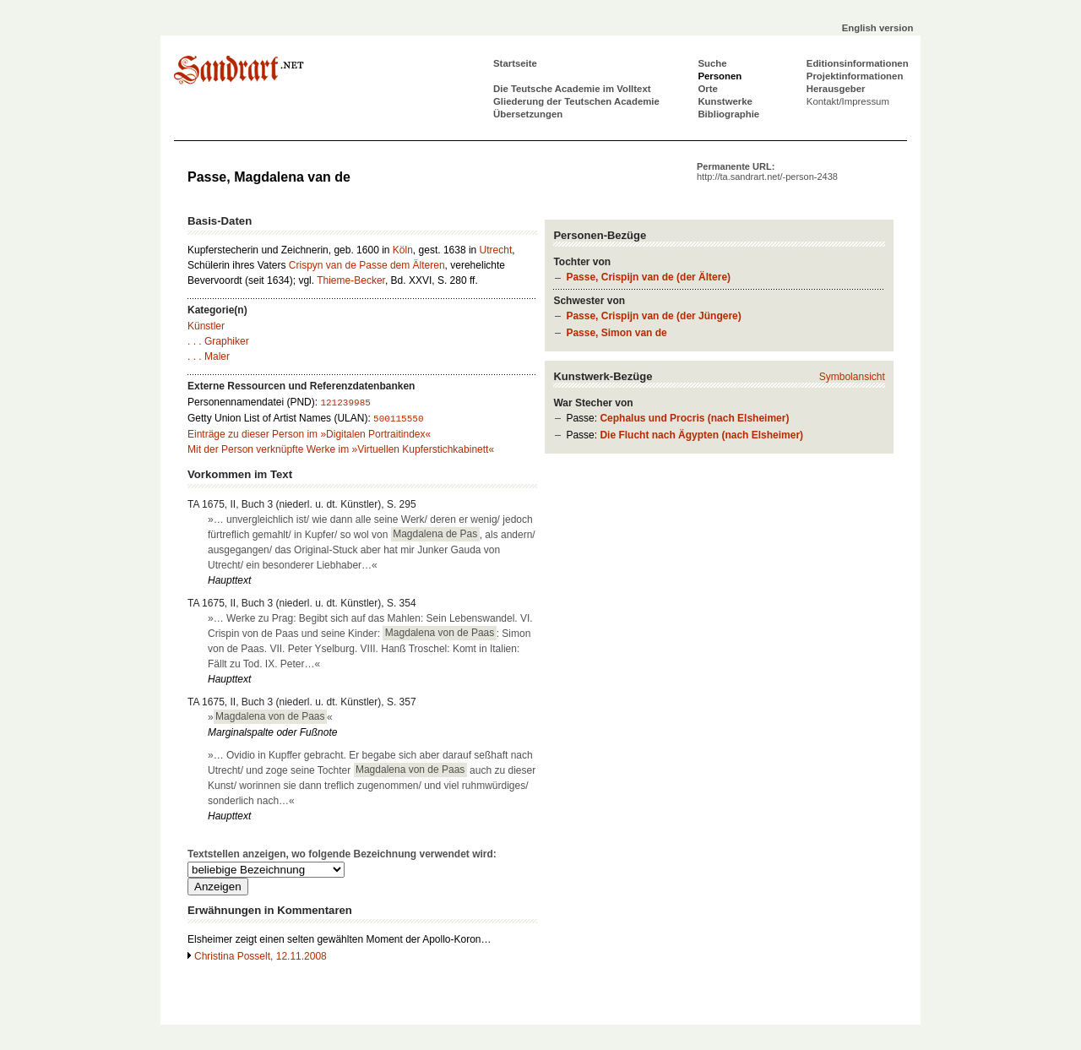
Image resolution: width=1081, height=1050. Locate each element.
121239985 (345, 403)
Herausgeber (836, 89)
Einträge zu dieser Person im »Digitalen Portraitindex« (309, 434)
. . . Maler (208, 356)
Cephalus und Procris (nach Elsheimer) (694, 418)
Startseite (515, 63)
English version (878, 28)
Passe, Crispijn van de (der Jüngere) (653, 316)
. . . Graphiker (218, 341)
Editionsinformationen (858, 63)
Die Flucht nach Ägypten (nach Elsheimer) (701, 435)
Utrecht (496, 250)
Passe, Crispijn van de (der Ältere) (648, 277)
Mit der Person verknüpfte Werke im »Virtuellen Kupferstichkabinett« (340, 449)
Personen (719, 76)
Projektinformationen (855, 76)
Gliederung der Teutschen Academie (576, 101)
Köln (403, 250)
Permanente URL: (767, 171)
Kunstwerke (725, 101)
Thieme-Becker (351, 280)
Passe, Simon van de (616, 333)
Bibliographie (728, 114)
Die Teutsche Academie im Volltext (572, 89)
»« (270, 716)
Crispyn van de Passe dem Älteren (367, 265)
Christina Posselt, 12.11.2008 (260, 956)
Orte (707, 89)
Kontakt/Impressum (848, 101)
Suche (712, 63)
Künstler (206, 326)
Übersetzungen (527, 114)
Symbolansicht (852, 377)
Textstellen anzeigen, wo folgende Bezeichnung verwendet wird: (342, 854)
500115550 (398, 419)
